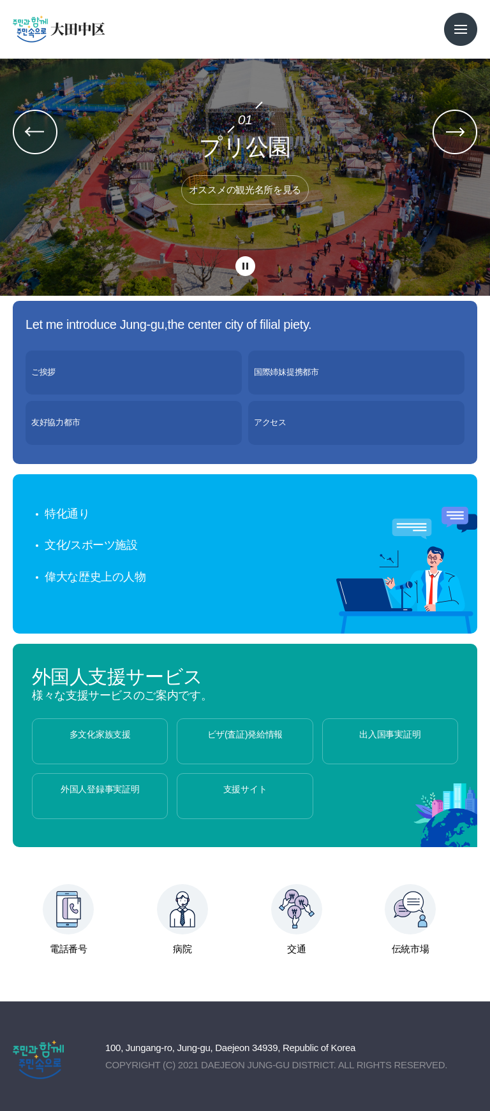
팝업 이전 (35, 132)
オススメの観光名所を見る (245, 189)
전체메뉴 (460, 29)
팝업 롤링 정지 (245, 267)
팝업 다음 (455, 132)
